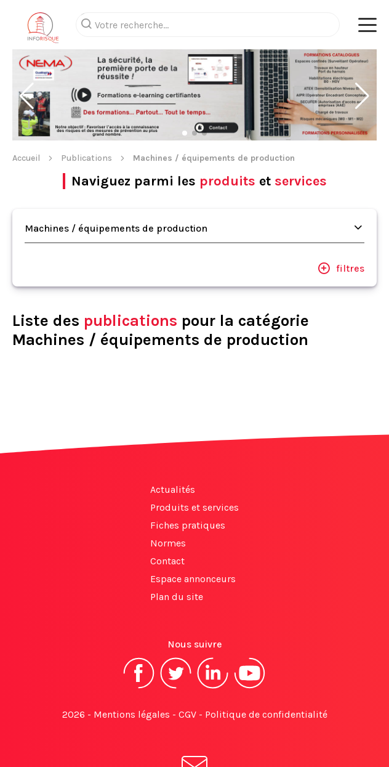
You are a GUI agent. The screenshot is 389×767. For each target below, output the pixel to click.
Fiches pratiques (187, 476)
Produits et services (194, 458)
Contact (167, 511)
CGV (187, 665)
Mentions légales (132, 665)
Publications (86, 108)
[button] (26, 46)
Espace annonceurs (193, 529)
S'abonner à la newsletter (194, 729)
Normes (168, 494)
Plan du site (176, 547)
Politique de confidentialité (266, 665)
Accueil (26, 108)
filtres (341, 219)
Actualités (172, 440)
